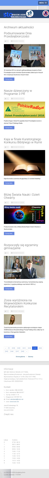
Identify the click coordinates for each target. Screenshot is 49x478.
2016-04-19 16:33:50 (18, 147)
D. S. (7, 41)
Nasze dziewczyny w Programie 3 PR (18, 92)
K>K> (23, 472)
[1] (9, 348)
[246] (11, 351)
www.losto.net (14, 401)
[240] (18, 348)
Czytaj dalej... (9, 79)
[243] (34, 348)
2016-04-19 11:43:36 (18, 202)
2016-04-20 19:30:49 (18, 98)
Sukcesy (30, 356)
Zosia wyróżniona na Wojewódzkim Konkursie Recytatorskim (20, 303)
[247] (17, 351)
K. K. (7, 98)
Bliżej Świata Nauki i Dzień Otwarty (22, 196)
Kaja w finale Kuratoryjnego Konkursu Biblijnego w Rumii (23, 140)
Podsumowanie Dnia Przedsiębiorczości (18, 34)
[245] (6, 351)
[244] (40, 348)
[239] (13, 348)
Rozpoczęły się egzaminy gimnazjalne (21, 246)
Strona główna (20, 356)
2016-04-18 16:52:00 (18, 253)
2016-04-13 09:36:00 (18, 311)
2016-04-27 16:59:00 (18, 41)
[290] (22, 351)
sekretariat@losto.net (16, 399)
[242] (29, 348)
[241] (24, 348)
